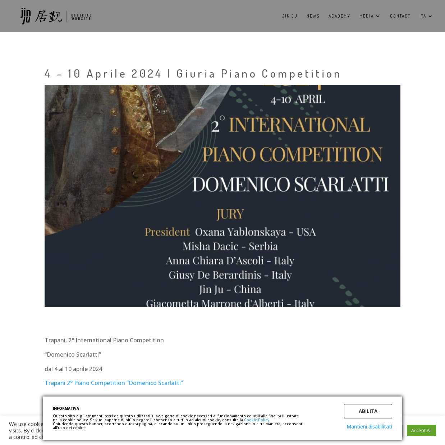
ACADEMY (339, 16)
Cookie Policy (256, 419)
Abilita (368, 411)
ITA (422, 16)
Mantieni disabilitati (369, 426)
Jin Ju (290, 16)
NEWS (313, 16)
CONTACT (400, 16)
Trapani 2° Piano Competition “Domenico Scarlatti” (114, 383)
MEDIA (366, 16)
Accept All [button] (421, 430)
